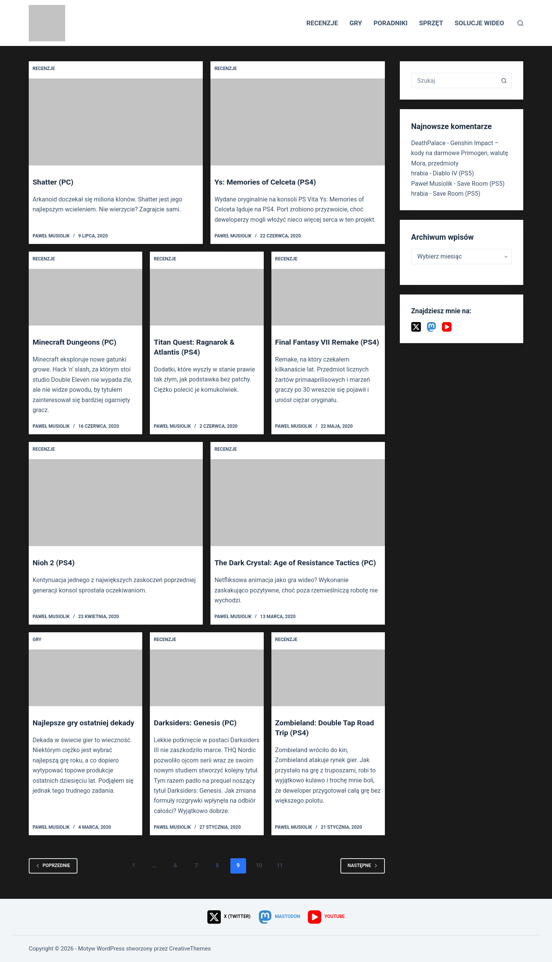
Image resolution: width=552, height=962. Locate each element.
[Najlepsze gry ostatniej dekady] (85, 687)
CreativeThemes (190, 948)
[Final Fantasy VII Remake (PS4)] (328, 297)
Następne (363, 875)
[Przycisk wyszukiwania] (503, 80)
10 (259, 875)
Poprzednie (53, 875)
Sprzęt (431, 23)
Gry (356, 23)
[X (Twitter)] (416, 327)
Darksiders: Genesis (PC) (197, 732)
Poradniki (390, 23)
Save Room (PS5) (480, 183)
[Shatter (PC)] (116, 122)
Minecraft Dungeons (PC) (76, 342)
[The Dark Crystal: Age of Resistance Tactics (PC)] (297, 502)
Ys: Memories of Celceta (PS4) (267, 182)
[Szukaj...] (454, 80)
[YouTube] (447, 327)
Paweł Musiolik (431, 183)
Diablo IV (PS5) (453, 173)
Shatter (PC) (54, 182)
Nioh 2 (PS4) (54, 562)
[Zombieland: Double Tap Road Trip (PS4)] (328, 687)
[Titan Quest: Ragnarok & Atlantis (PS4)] (206, 297)
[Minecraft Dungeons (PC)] (85, 297)
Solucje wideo (479, 23)
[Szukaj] (520, 23)
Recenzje (322, 23)
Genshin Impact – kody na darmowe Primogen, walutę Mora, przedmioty (459, 153)
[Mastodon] (431, 327)
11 (280, 875)
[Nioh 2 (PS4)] (116, 502)
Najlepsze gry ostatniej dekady (85, 732)
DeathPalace (428, 143)
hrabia (419, 173)
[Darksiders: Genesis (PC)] (206, 687)
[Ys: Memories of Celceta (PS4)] (297, 122)
